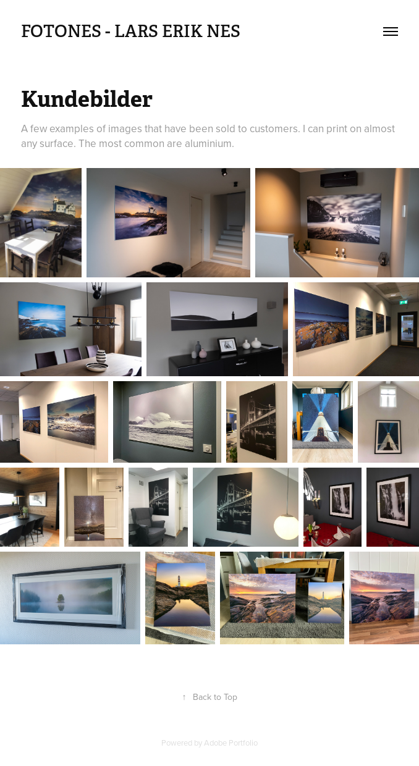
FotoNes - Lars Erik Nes (130, 31)
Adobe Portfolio (231, 742)
